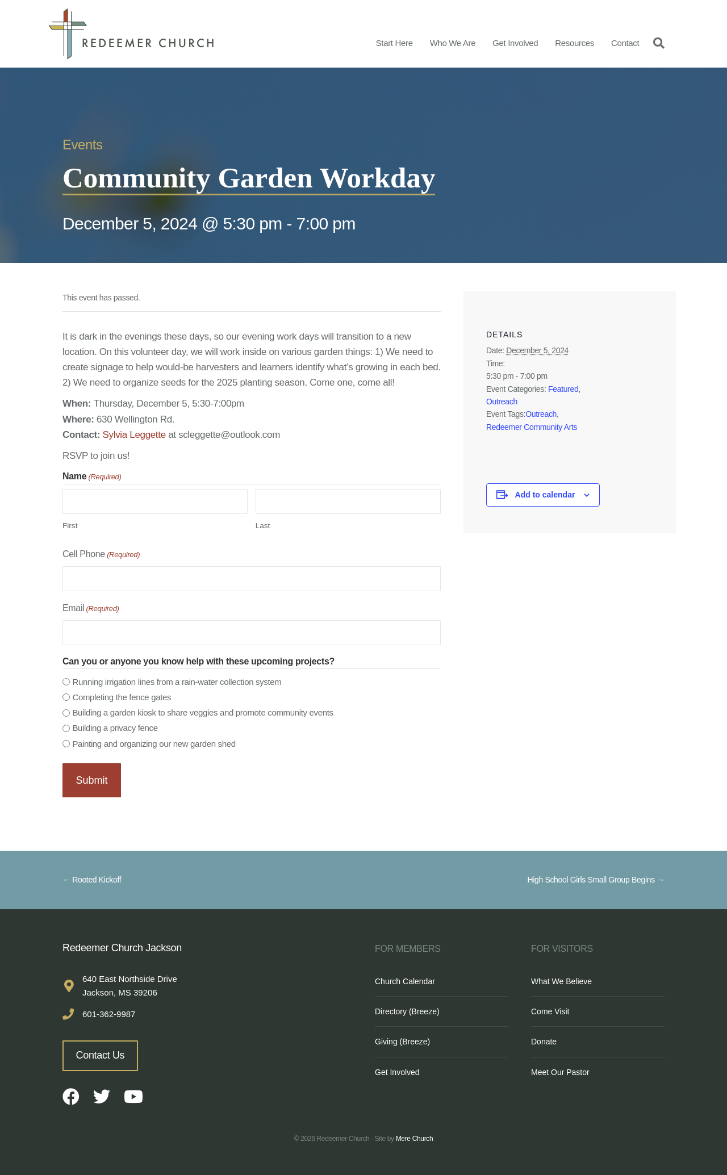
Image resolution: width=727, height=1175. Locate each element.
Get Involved (515, 43)
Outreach (501, 401)
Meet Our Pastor (560, 1068)
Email (90, 609)
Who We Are (453, 43)
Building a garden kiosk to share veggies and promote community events (202, 712)
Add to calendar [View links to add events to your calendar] (545, 494)
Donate (544, 1038)
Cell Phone (101, 555)
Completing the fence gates (121, 697)
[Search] (656, 42)
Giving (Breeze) (402, 1038)
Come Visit (550, 1008)
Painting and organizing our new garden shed (153, 744)
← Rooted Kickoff (91, 876)
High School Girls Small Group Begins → (596, 876)
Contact (625, 43)
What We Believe (561, 977)
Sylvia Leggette (134, 434)
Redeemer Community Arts (531, 427)
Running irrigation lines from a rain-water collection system (176, 682)
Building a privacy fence (114, 728)
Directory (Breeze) (407, 1008)
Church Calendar (405, 977)
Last (263, 525)
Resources (574, 43)
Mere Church (414, 1135)
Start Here (394, 43)
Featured (563, 389)
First (69, 525)
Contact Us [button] (100, 1051)
